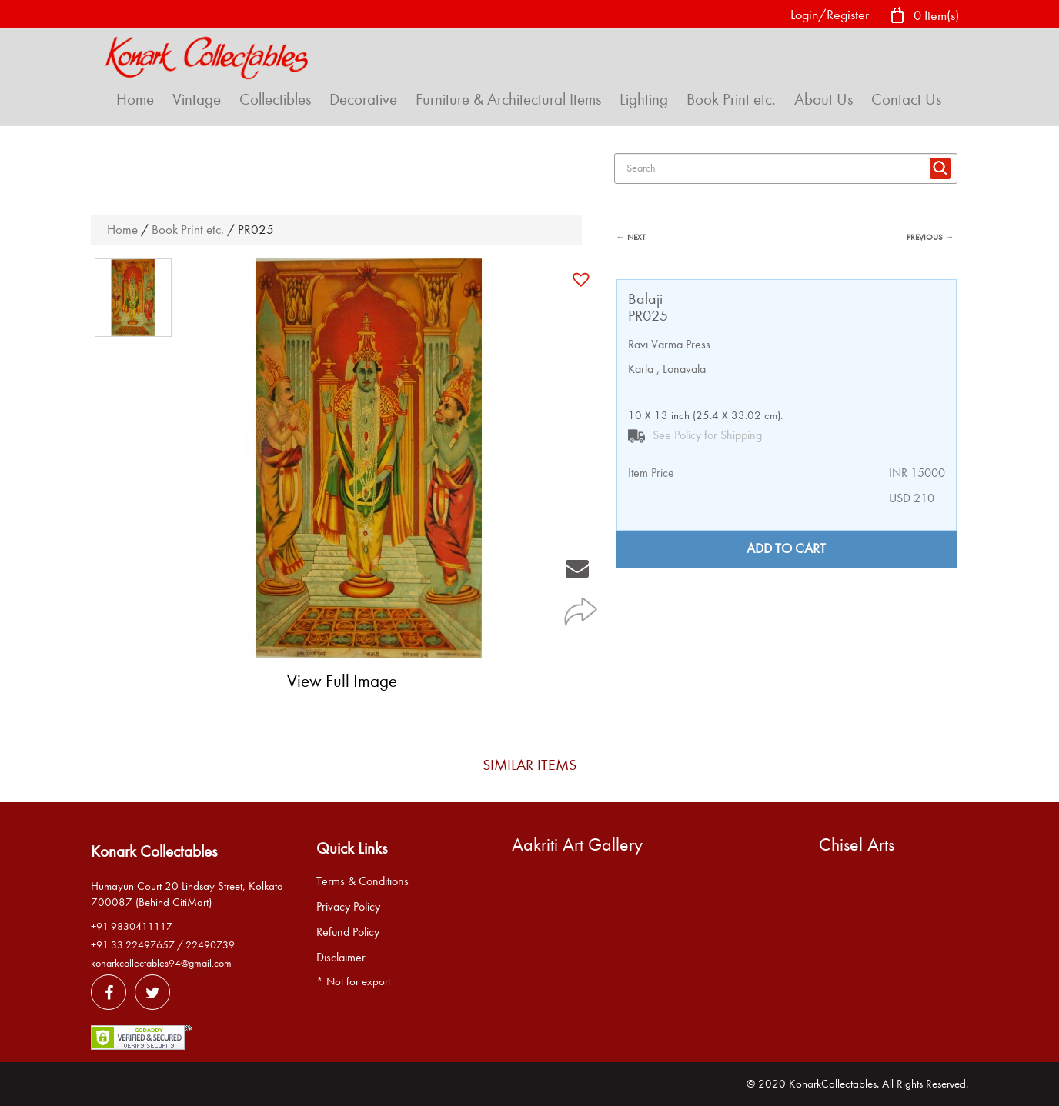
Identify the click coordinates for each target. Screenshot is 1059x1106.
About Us (823, 99)
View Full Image (342, 681)
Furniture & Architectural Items (508, 99)
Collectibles (275, 99)
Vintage (196, 99)
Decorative (363, 99)
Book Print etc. (731, 99)
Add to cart (786, 549)
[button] (583, 279)
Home (135, 99)
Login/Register (829, 15)
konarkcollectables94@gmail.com (161, 963)
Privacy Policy (348, 907)
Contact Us (906, 99)
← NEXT (631, 237)
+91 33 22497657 (133, 944)
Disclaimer (341, 957)
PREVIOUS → (930, 237)
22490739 (210, 944)
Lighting (644, 99)
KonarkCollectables (833, 1084)
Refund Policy (347, 932)
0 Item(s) (924, 16)
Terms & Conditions (362, 881)
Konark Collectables (154, 851)
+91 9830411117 (131, 926)
